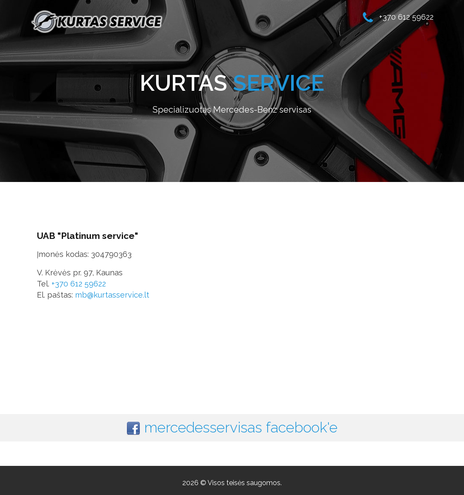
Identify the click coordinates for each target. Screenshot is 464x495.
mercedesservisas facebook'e (240, 427)
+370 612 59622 (78, 283)
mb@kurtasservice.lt (112, 294)
